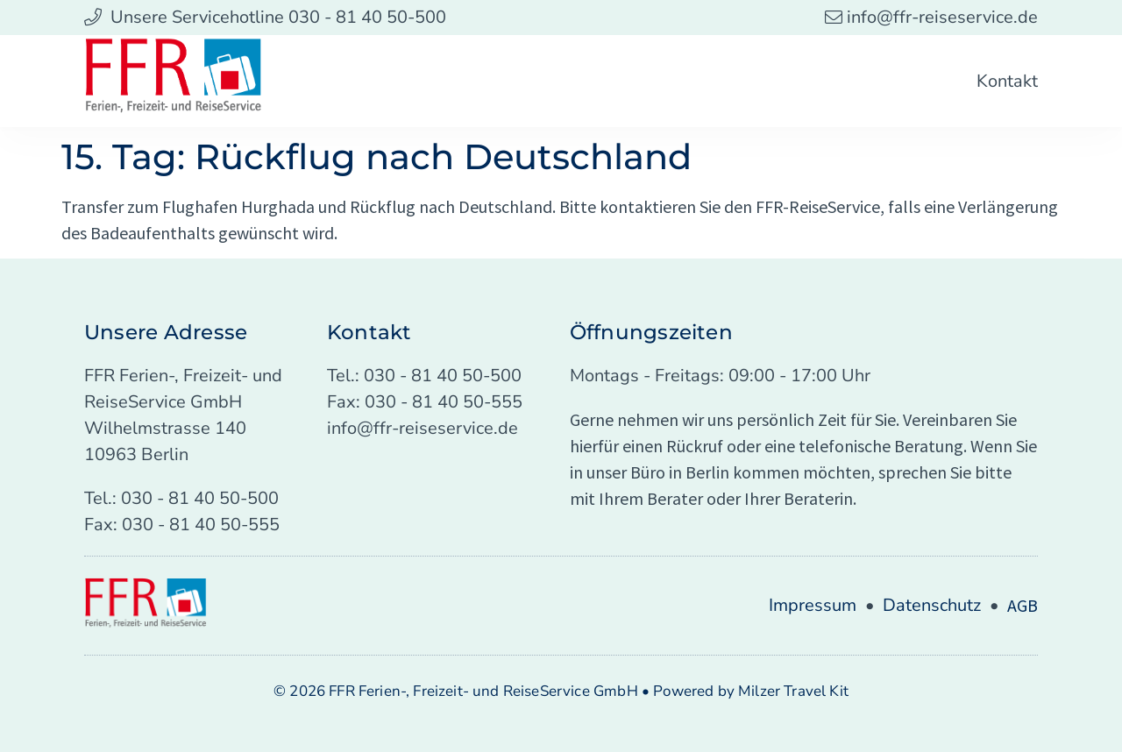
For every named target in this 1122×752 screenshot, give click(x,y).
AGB (1022, 605)
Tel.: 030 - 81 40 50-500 (181, 498)
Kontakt (1007, 81)
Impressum (812, 605)
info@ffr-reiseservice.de (422, 428)
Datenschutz (932, 605)
